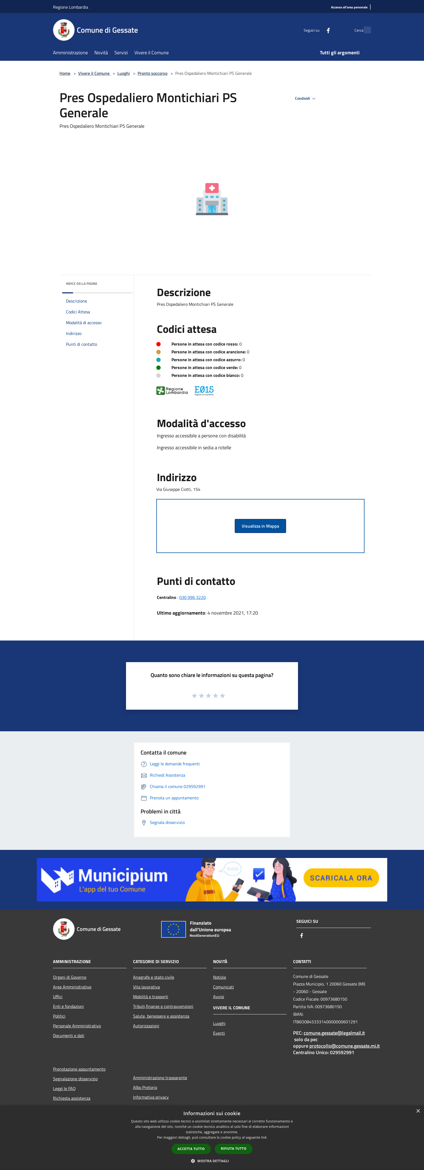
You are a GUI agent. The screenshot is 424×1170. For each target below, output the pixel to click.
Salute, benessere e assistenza (161, 1016)
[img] (121, 282)
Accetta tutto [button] (191, 1148)
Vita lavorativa (146, 987)
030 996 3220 (192, 597)
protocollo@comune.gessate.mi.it (344, 1046)
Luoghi (123, 73)
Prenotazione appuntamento (79, 1069)
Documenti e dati (68, 1035)
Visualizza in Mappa (260, 526)
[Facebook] (316, 29)
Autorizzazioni (146, 1026)
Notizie (219, 977)
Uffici (57, 996)
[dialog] (212, 1137)
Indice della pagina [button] (81, 283)
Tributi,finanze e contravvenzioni (163, 1006)
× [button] (418, 1111)
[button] (212, 1161)
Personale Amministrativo (77, 1026)
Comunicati (223, 987)
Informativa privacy (151, 1097)
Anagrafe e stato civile (153, 977)
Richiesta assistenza (71, 1098)
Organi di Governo (69, 977)
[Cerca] (364, 30)
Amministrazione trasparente (160, 1077)
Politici (59, 1016)
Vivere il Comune (94, 73)
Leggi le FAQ (64, 1088)
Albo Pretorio (145, 1087)
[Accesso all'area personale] (349, 7)
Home (64, 73)
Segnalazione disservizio (75, 1078)
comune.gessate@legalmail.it (334, 1033)
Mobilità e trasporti (150, 996)
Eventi (219, 1033)
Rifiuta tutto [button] (234, 1148)
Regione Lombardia (70, 7)
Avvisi (218, 996)
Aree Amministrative (72, 987)
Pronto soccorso (152, 73)
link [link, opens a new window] (264, 1137)
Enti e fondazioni (68, 1006)
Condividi (306, 98)
